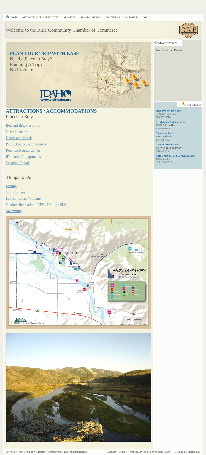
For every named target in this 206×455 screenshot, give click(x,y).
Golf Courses (15, 192)
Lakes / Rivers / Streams (23, 198)
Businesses (192, 104)
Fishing (11, 186)
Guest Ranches (16, 132)
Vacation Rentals (18, 163)
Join (145, 17)
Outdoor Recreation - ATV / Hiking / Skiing (37, 205)
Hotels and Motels (19, 138)
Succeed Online (162, 451)
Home (14, 17)
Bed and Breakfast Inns (23, 125)
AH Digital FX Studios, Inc (170, 121)
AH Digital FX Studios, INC (186, 451)
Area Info (69, 17)
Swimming (14, 211)
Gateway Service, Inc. (167, 144)
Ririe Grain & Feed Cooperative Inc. (175, 155)
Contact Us (112, 17)
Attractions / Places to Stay (40, 17)
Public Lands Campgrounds (26, 144)
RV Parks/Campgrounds (23, 157)
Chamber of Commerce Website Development (129, 451)
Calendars (131, 17)
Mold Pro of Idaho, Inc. (168, 110)
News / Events (165, 43)
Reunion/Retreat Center (23, 150)
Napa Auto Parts (165, 133)
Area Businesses (90, 17)
